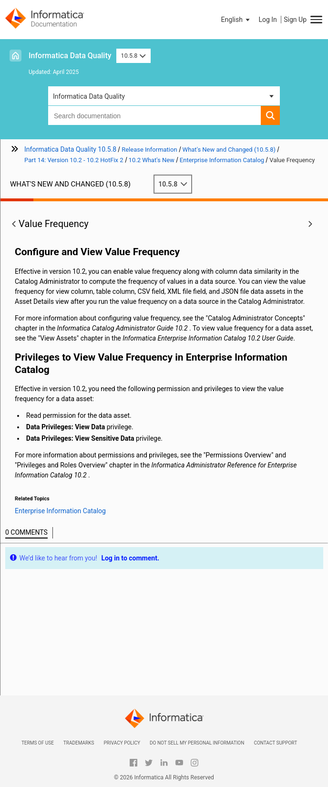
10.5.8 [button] (133, 55)
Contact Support (275, 743)
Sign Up (295, 19)
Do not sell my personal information (197, 743)
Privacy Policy (121, 743)
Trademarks (78, 743)
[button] (236, 19)
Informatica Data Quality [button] (89, 96)
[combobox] (154, 115)
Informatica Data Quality (70, 55)
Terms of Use (37, 743)
